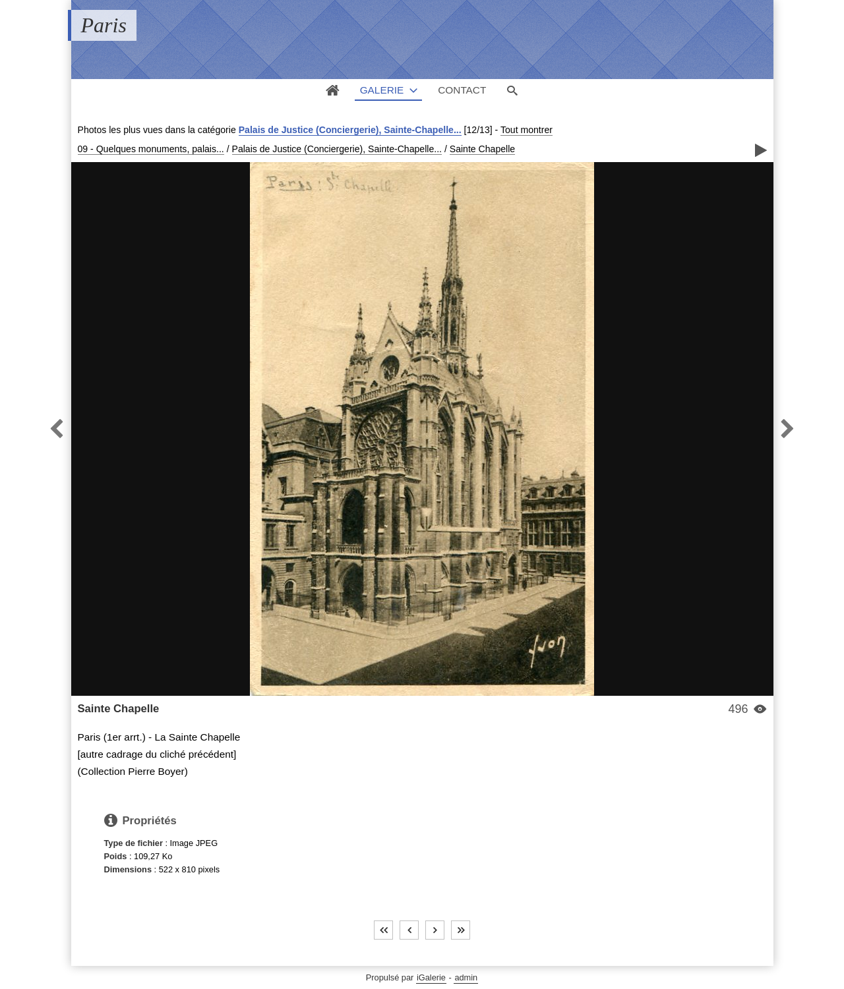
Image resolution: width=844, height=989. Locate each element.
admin (465, 977)
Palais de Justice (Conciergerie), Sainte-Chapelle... (350, 130)
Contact (462, 90)
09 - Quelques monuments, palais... (151, 149)
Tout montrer (526, 130)
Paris (104, 25)
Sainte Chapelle (482, 149)
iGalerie (431, 977)
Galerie (382, 90)
